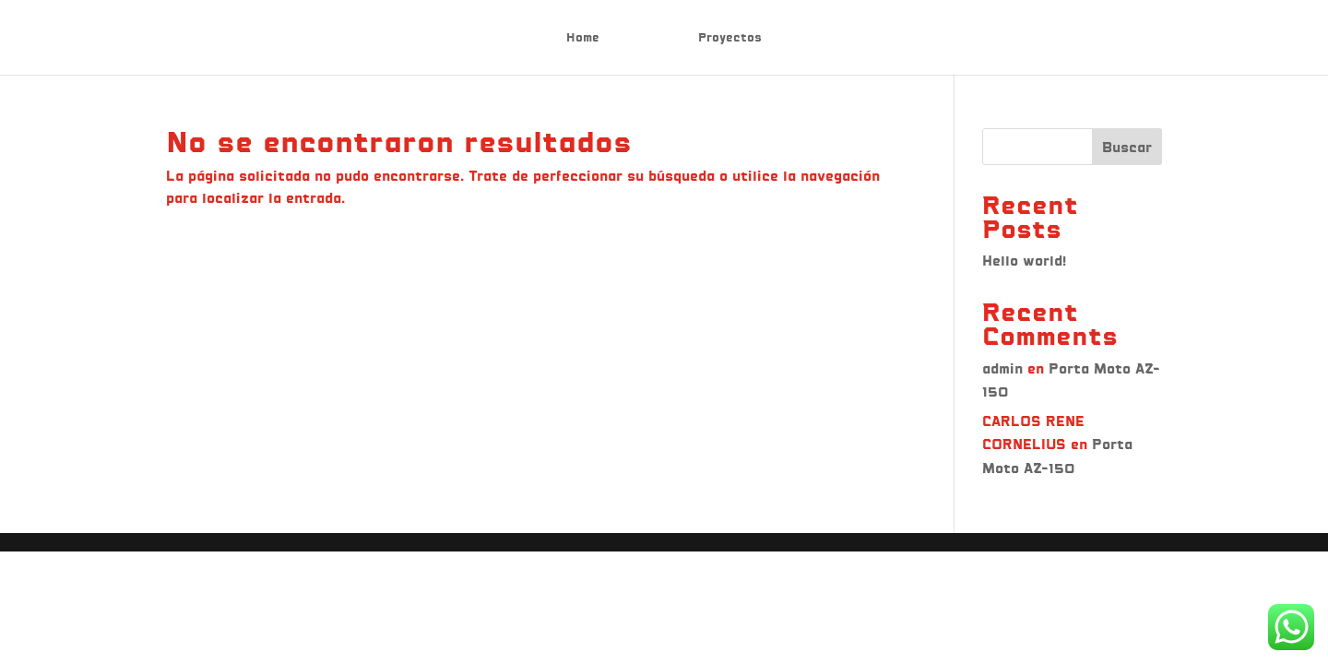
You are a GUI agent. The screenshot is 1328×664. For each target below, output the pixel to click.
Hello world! (1024, 260)
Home (582, 37)
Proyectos (730, 37)
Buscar (1127, 147)
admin (1002, 368)
